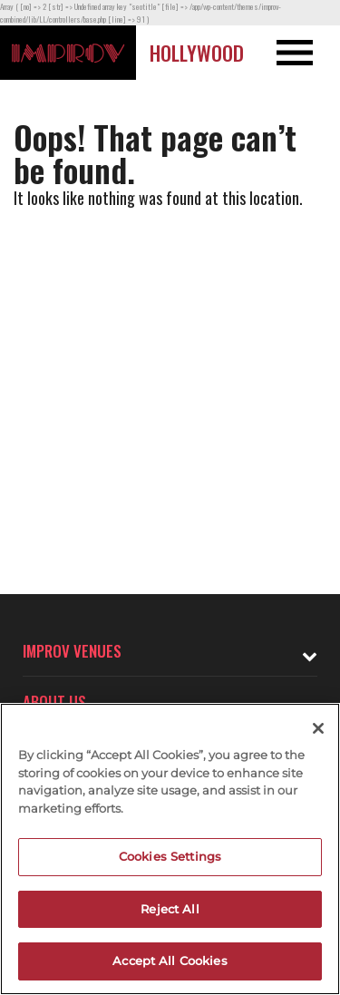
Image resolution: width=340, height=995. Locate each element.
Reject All (170, 909)
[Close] (318, 728)
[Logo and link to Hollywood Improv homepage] (68, 52)
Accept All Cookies (169, 960)
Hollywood (197, 52)
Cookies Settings (170, 856)
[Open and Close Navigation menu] (306, 52)
